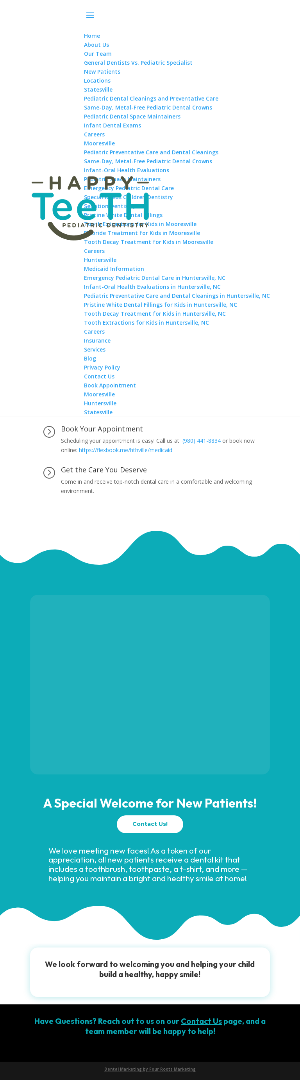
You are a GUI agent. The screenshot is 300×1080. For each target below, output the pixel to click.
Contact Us (201, 1021)
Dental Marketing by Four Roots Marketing (150, 1069)
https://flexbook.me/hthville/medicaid (125, 450)
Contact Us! (150, 823)
